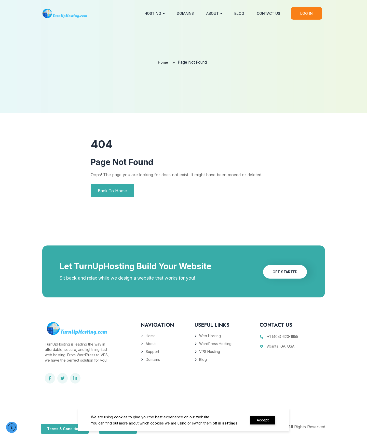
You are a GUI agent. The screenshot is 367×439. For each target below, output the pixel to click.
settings (228, 423)
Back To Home (112, 190)
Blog (238, 13)
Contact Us (267, 13)
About (211, 13)
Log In (305, 13)
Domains (184, 13)
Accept (263, 420)
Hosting (151, 13)
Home (162, 62)
